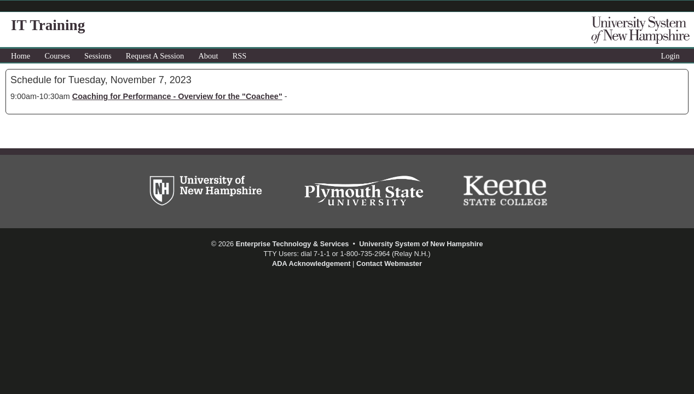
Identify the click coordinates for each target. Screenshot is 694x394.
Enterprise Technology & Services (292, 244)
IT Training (48, 25)
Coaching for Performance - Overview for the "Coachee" (177, 96)
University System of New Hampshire (421, 244)
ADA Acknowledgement (311, 263)
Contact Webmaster (389, 263)
